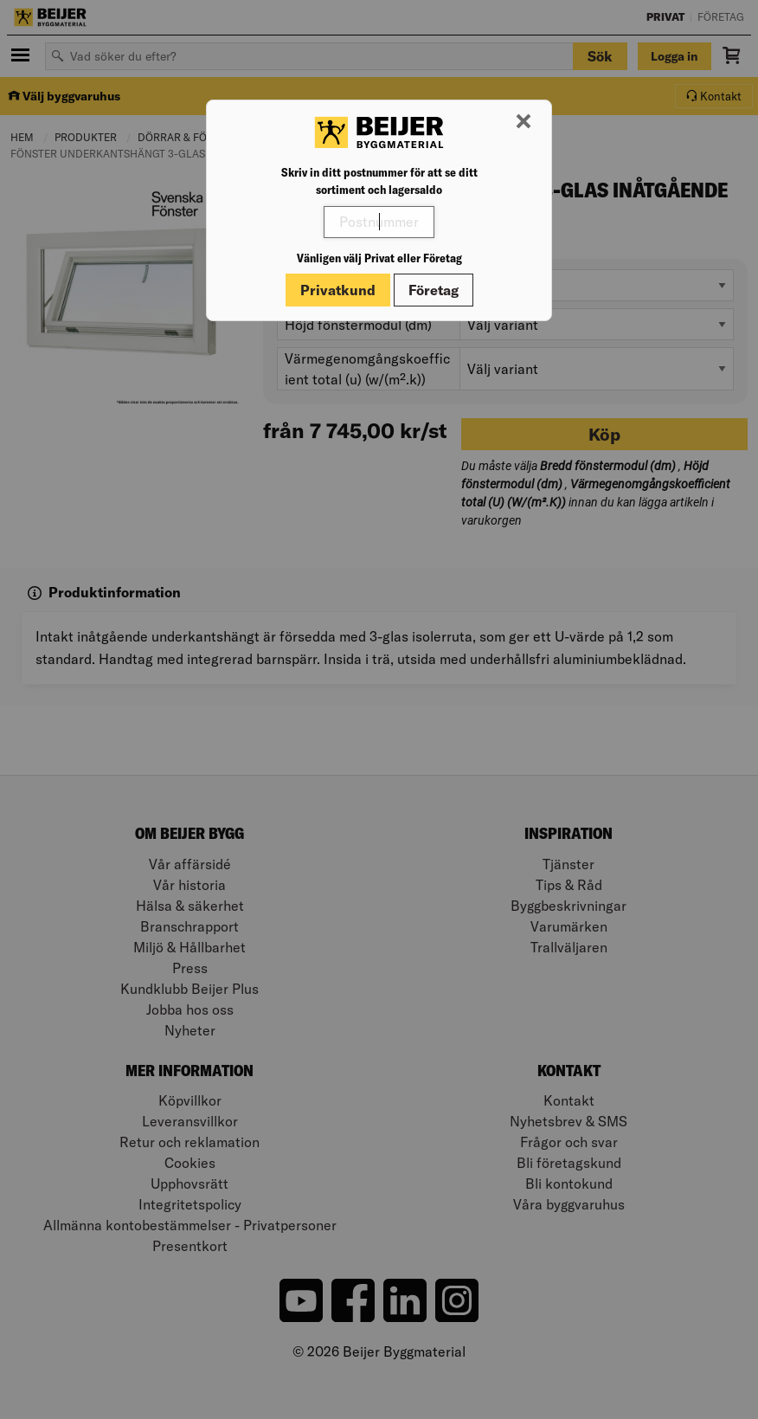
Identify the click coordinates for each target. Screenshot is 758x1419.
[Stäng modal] (523, 122)
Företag (433, 290)
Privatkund (338, 290)
